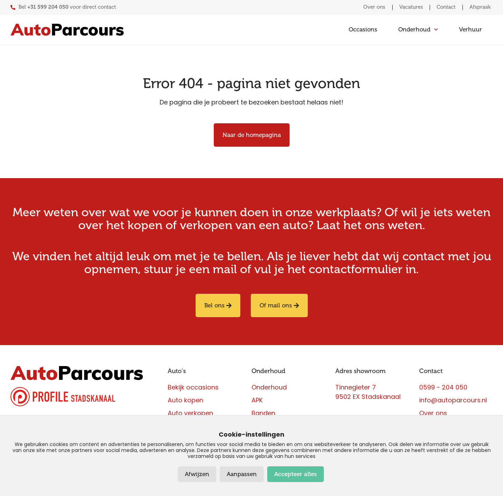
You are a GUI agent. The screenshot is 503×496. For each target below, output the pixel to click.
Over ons (373, 7)
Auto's (177, 371)
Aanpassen (242, 474)
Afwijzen (197, 474)
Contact (445, 7)
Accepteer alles (295, 474)
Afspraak (480, 7)
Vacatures (410, 7)
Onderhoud (268, 371)
